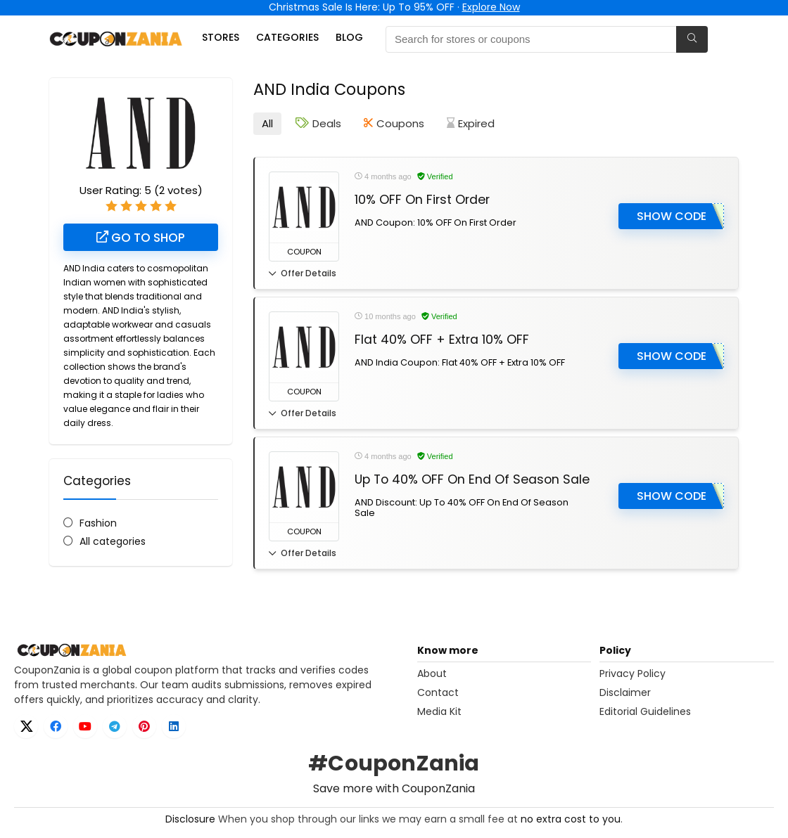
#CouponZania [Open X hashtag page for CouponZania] (393, 763)
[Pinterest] (144, 726)
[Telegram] (115, 726)
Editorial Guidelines (645, 711)
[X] (26, 726)
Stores (220, 37)
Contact (438, 692)
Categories (287, 37)
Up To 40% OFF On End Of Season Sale (472, 479)
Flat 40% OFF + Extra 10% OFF (442, 339)
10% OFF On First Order (422, 199)
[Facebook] (56, 726)
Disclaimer (625, 692)
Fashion (98, 523)
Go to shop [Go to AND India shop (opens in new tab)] (140, 237)
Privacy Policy (632, 673)
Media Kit (439, 711)
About (432, 673)
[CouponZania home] (211, 650)
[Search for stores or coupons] (692, 39)
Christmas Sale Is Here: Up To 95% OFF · (394, 7)
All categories (113, 541)
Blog (349, 37)
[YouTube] (85, 726)
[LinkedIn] (174, 726)
